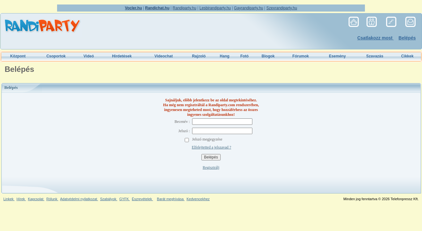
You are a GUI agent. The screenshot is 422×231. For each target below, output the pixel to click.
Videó (88, 56)
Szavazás (374, 56)
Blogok (268, 56)
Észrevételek (142, 199)
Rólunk (52, 199)
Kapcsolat (36, 199)
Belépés (407, 37)
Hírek (21, 199)
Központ (18, 56)
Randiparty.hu (184, 8)
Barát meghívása (170, 199)
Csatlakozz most (375, 37)
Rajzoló (199, 56)
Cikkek (407, 56)
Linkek (9, 199)
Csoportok (56, 56)
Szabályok (108, 199)
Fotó (244, 56)
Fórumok (300, 56)
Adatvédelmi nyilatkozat (79, 199)
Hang (224, 56)
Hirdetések (121, 56)
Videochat (164, 56)
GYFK (124, 199)
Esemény (337, 56)
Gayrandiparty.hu (248, 8)
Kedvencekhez (198, 199)
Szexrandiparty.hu (281, 8)
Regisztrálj (211, 167)
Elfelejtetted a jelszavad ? (211, 147)
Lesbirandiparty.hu (215, 8)
